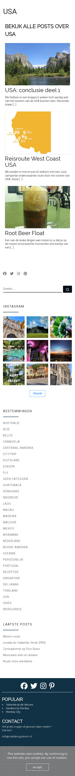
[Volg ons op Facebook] (5, 273)
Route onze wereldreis (17, 661)
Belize (8, 435)
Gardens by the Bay (17, 708)
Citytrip (10, 454)
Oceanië (9, 553)
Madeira (10, 516)
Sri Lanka (11, 584)
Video (7, 603)
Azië (6, 429)
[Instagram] (43, 687)
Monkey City (13, 711)
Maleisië (10, 522)
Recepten (10, 572)
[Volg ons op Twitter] (12, 273)
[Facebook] (24, 687)
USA (6, 596)
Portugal (11, 565)
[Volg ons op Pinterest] (25, 273)
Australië (11, 423)
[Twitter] (33, 687)
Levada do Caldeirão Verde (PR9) (24, 642)
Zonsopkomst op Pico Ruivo (21, 648)
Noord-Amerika (15, 547)
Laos (7, 503)
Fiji (5, 472)
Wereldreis (12, 609)
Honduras (11, 491)
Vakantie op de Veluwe (19, 704)
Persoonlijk (13, 559)
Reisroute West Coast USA (32, 161)
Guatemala (12, 485)
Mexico (8, 528)
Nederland (11, 541)
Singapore (11, 578)
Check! (37, 393)
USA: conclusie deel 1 (32, 90)
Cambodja (11, 441)
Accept (37, 767)
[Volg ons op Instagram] (18, 273)
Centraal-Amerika (18, 447)
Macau (8, 510)
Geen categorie (16, 478)
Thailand (10, 590)
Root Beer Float (24, 233)
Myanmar (10, 534)
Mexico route (11, 636)
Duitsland (11, 460)
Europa (9, 466)
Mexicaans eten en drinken (20, 655)
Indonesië (10, 497)
